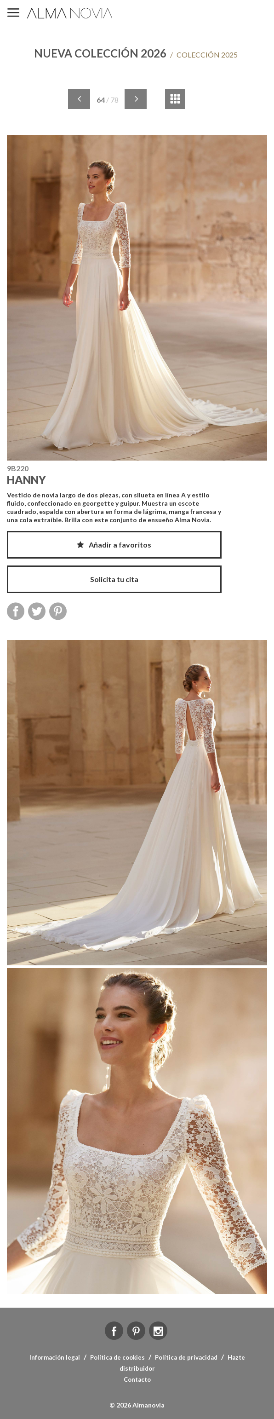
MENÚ (13, 13)
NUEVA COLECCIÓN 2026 (100, 53)
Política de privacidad (186, 1357)
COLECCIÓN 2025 (204, 54)
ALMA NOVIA (70, 13)
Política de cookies (117, 1357)
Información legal (54, 1357)
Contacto (137, 1379)
